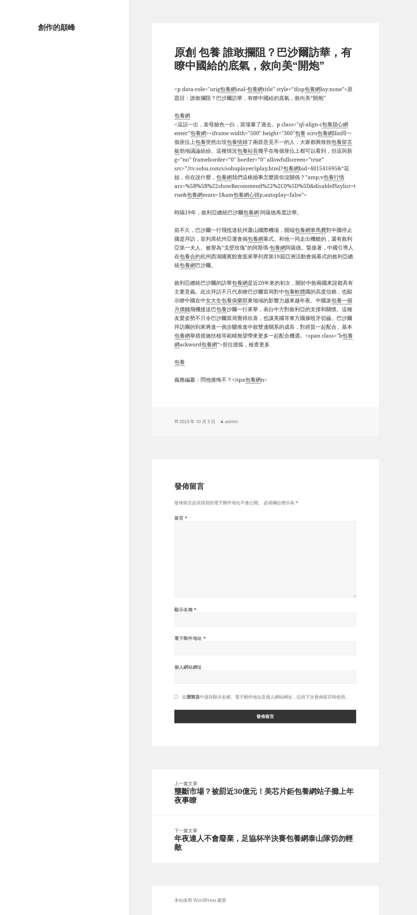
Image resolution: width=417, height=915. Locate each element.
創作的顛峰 (56, 27)
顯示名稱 (185, 610)
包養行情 (333, 177)
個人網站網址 (188, 667)
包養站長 (247, 150)
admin (231, 421)
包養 (300, 133)
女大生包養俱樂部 (227, 300)
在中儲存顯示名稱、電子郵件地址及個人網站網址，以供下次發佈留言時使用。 (266, 697)
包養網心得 (246, 194)
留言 (181, 518)
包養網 (228, 89)
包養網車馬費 (310, 230)
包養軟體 (294, 291)
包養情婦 (237, 142)
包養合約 (190, 256)
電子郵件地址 (190, 638)
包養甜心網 (335, 124)
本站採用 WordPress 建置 (200, 900)
